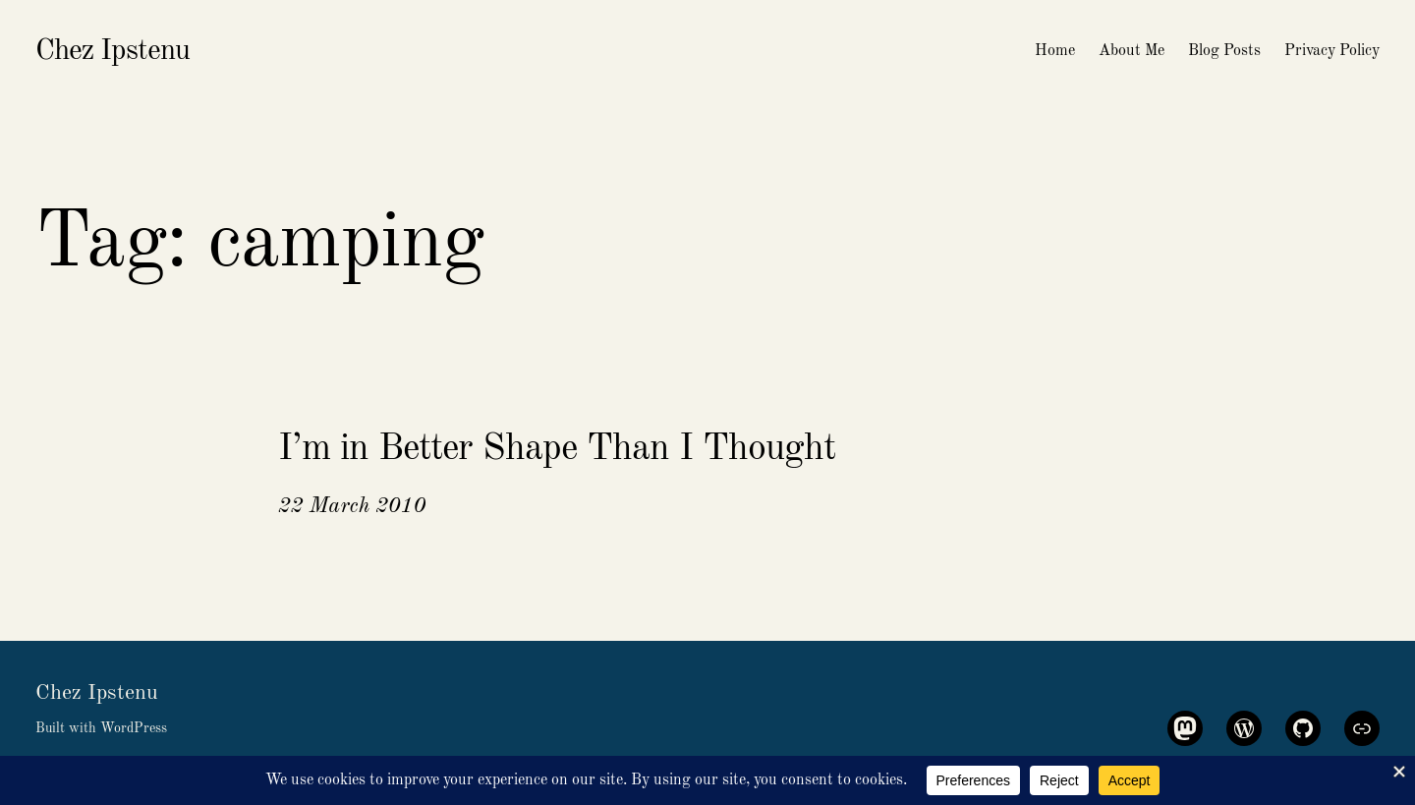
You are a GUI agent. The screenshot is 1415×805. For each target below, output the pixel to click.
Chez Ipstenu (112, 51)
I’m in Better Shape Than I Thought (556, 449)
